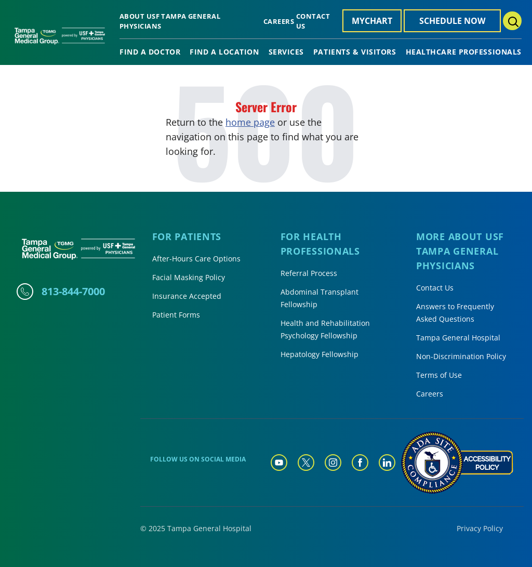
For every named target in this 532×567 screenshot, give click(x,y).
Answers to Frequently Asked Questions (455, 312)
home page (250, 122)
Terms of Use (439, 375)
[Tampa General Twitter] (306, 462)
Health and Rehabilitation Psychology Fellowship (325, 329)
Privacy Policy (480, 528)
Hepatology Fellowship (319, 354)
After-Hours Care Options (196, 258)
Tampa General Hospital (458, 337)
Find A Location (224, 52)
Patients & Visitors (354, 52)
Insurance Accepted (186, 296)
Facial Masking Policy (188, 277)
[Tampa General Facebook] (360, 462)
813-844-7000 (73, 291)
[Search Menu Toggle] (512, 20)
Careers (278, 21)
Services (286, 52)
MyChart (372, 21)
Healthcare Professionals (464, 52)
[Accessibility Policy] (457, 462)
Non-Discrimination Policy (461, 356)
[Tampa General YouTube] (279, 462)
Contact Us (435, 288)
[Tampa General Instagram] (333, 462)
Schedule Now (452, 21)
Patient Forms (176, 315)
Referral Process (309, 273)
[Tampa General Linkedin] (387, 462)
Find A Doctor (149, 52)
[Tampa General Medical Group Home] (59, 39)
